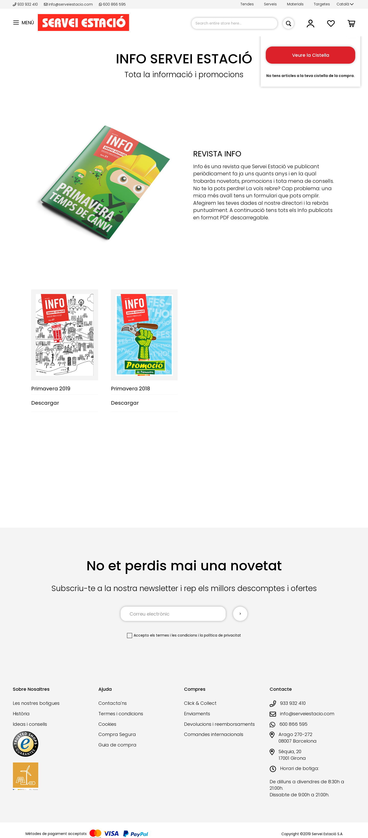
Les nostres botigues (36, 703)
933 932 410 (26, 4)
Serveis (270, 4)
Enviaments (197, 713)
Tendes (247, 4)
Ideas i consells (30, 724)
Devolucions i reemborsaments (219, 724)
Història (21, 713)
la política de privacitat (220, 635)
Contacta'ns (112, 703)
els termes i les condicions (173, 635)
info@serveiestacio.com (68, 4)
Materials (295, 4)
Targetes (322, 4)
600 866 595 (112, 4)
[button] (345, 4)
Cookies (107, 724)
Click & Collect (200, 703)
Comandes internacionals (213, 734)
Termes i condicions (120, 713)
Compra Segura (117, 734)
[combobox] (234, 23)
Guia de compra (117, 745)
